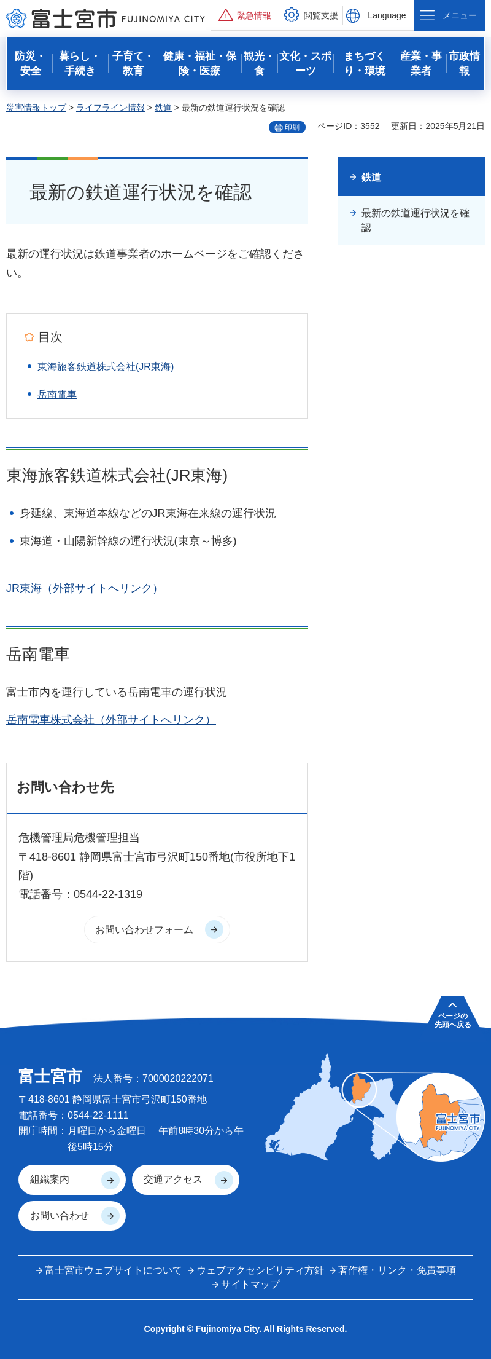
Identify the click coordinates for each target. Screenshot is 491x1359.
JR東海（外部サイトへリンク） (84, 588)
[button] (245, 15)
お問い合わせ (59, 1215)
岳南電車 (57, 394)
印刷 (292, 127)
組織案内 (49, 1179)
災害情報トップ (36, 107)
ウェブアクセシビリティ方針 (260, 1270)
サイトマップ (250, 1284)
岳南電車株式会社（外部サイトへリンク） (111, 720)
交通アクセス (173, 1179)
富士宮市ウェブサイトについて (113, 1270)
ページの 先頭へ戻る (453, 1020)
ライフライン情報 (110, 107)
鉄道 (163, 107)
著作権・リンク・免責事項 (397, 1270)
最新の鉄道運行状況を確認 (415, 220)
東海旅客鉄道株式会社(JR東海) (105, 366)
